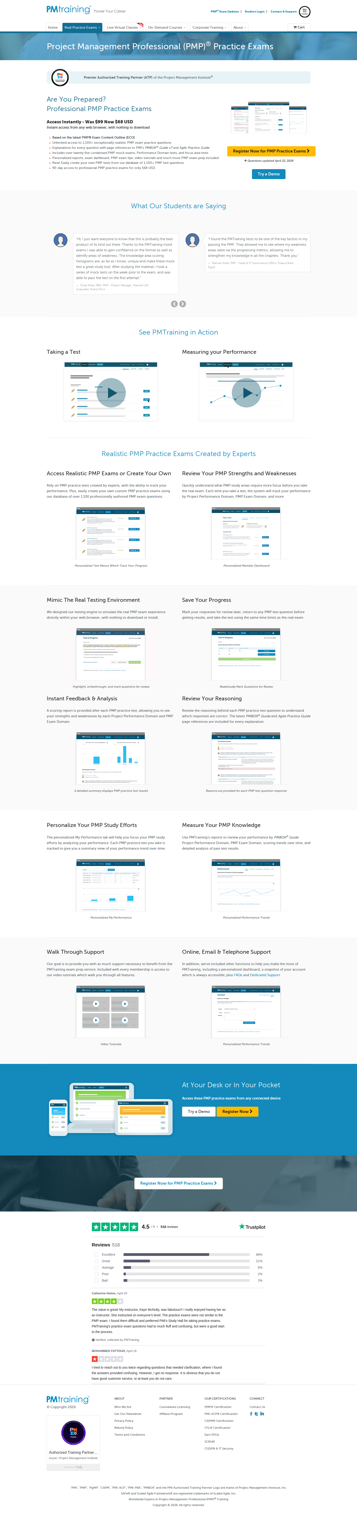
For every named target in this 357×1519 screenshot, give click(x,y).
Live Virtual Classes (124, 27)
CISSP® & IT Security (219, 1443)
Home (53, 27)
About (239, 27)
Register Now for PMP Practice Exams (271, 151)
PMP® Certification (218, 1401)
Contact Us (257, 1401)
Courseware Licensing (174, 1401)
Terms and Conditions (129, 1429)
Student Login (255, 11)
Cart (299, 27)
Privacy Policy (123, 1415)
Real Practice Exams (82, 27)
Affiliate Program (171, 1408)
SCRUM (210, 1436)
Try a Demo (269, 174)
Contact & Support (284, 11)
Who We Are (122, 1401)
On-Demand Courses (167, 27)
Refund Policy (123, 1422)
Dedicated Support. (265, 969)
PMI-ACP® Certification (221, 1408)
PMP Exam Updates (225, 11)
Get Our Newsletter (128, 1408)
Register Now (237, 1106)
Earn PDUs (212, 1429)
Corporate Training (209, 27)
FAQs (238, 969)
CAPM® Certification (219, 1415)
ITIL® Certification (217, 1422)
